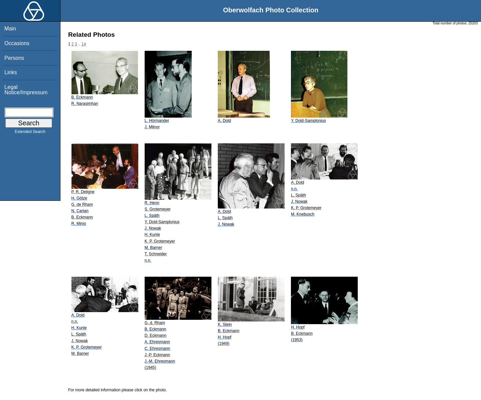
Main (10, 28)
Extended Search (30, 133)
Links (10, 72)
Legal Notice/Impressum (25, 89)
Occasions (16, 43)
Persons (14, 58)
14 (84, 44)
